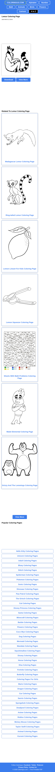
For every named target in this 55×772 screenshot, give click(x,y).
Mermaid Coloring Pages (27, 641)
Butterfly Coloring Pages (27, 675)
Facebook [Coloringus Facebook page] (27, 765)
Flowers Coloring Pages (27, 627)
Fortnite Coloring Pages (27, 670)
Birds (32, 7)
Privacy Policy (23, 767)
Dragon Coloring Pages (27, 689)
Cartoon (22, 11)
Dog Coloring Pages (27, 637)
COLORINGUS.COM (15, 3)
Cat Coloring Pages (27, 603)
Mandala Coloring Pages (27, 646)
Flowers (42, 7)
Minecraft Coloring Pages (27, 618)
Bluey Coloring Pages (27, 565)
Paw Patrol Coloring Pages (27, 594)
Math (11, 7)
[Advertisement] (15, 32)
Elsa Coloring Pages (27, 665)
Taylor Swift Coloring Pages (27, 727)
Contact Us (33, 767)
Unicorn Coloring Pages (27, 556)
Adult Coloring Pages (27, 561)
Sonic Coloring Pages (27, 584)
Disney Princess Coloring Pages (27, 608)
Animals (21, 7)
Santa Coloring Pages (27, 613)
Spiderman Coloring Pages (27, 575)
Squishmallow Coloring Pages (27, 651)
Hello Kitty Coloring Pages (27, 551)
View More (23, 80)
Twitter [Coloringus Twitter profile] (33, 765)
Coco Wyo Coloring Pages (27, 632)
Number (44, 3)
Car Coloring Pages (27, 693)
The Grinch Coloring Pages (27, 599)
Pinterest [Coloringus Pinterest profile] (40, 765)
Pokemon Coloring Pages (27, 580)
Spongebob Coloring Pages (27, 703)
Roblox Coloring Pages (27, 717)
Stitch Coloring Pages (27, 570)
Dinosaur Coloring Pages (27, 589)
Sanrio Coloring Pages (27, 698)
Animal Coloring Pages (27, 731)
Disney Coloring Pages (27, 656)
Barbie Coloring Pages (27, 622)
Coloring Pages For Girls (27, 679)
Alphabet (32, 3)
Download (8, 80)
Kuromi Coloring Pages (27, 736)
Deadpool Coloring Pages (27, 708)
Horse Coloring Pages (27, 660)
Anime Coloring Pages (27, 712)
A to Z (33, 11)
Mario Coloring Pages (27, 684)
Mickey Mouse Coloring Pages (28, 722)
